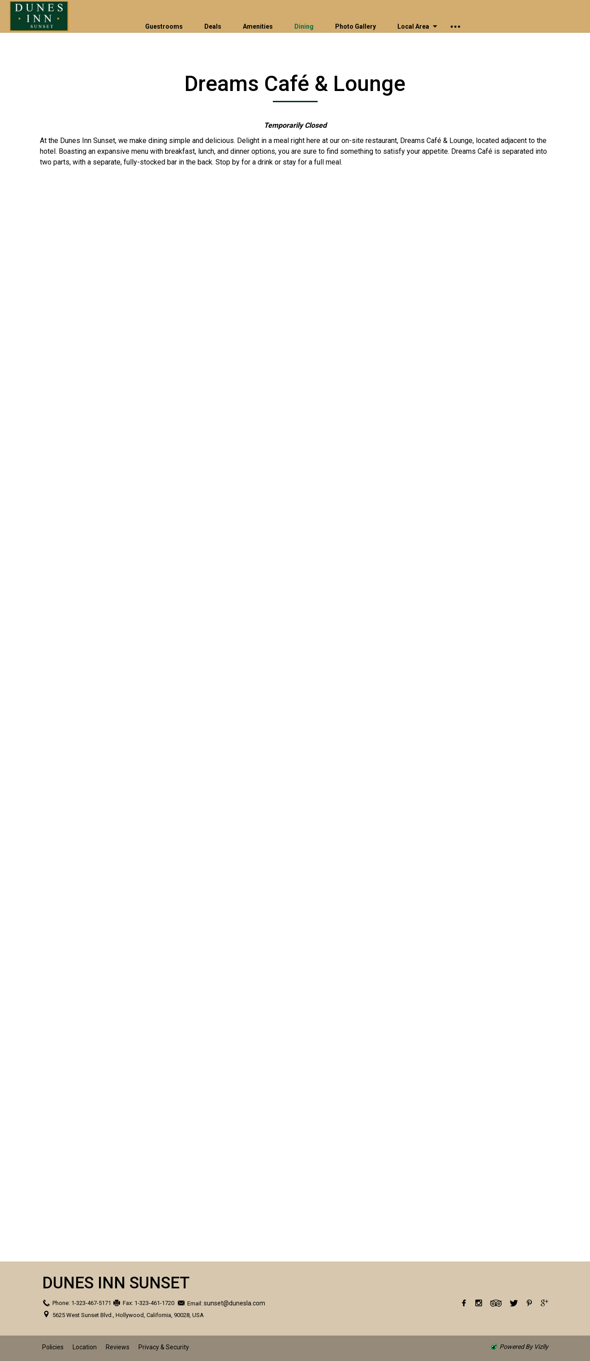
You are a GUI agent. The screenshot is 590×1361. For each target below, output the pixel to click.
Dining (304, 26)
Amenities (258, 26)
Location (85, 1347)
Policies (53, 1347)
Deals (212, 26)
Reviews (117, 1347)
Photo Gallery (355, 26)
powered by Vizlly (524, 1346)
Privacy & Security (163, 1347)
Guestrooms (164, 26)
